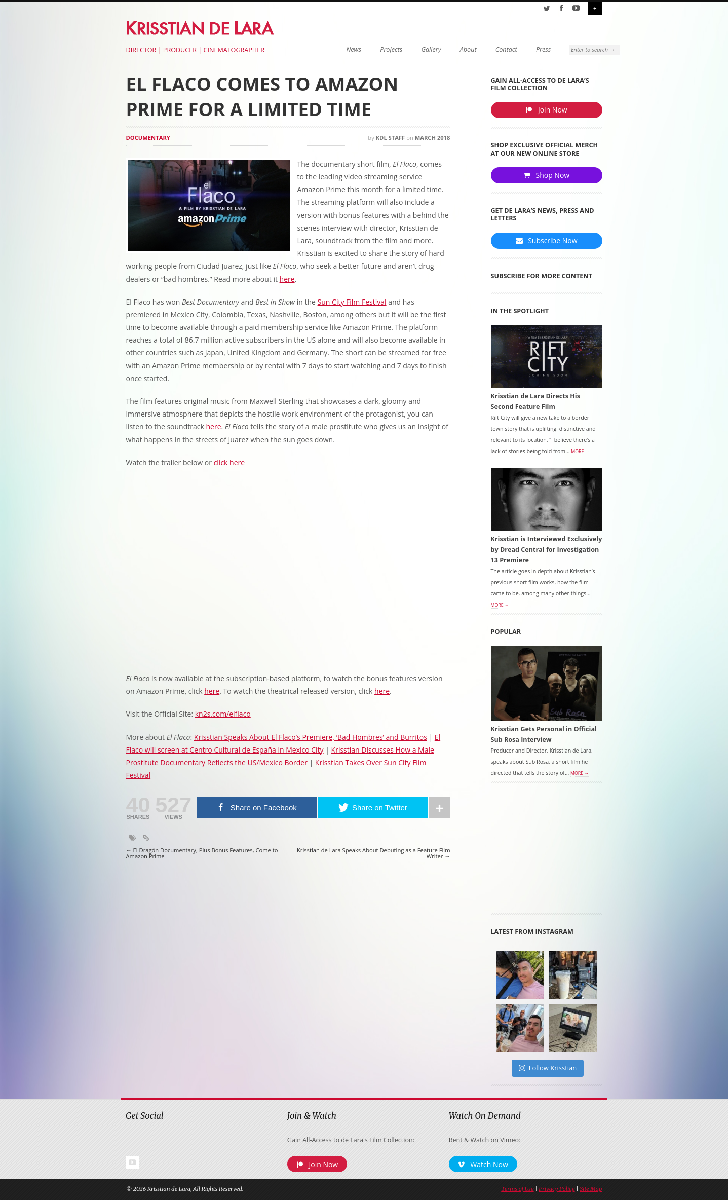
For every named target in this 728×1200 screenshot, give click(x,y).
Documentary (148, 137)
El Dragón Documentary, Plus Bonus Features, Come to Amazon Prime (202, 853)
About (441, 49)
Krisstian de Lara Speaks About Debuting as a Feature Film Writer (373, 853)
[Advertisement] (546, 853)
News (327, 49)
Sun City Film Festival (352, 302)
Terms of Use (517, 1191)
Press (516, 49)
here (287, 279)
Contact (479, 49)
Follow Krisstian (548, 1069)
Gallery (404, 49)
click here (229, 462)
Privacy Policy (556, 1191)
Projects (365, 49)
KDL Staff (390, 137)
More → (580, 454)
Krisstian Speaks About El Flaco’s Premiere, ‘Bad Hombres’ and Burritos (310, 737)
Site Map (591, 1191)
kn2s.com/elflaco (223, 714)
